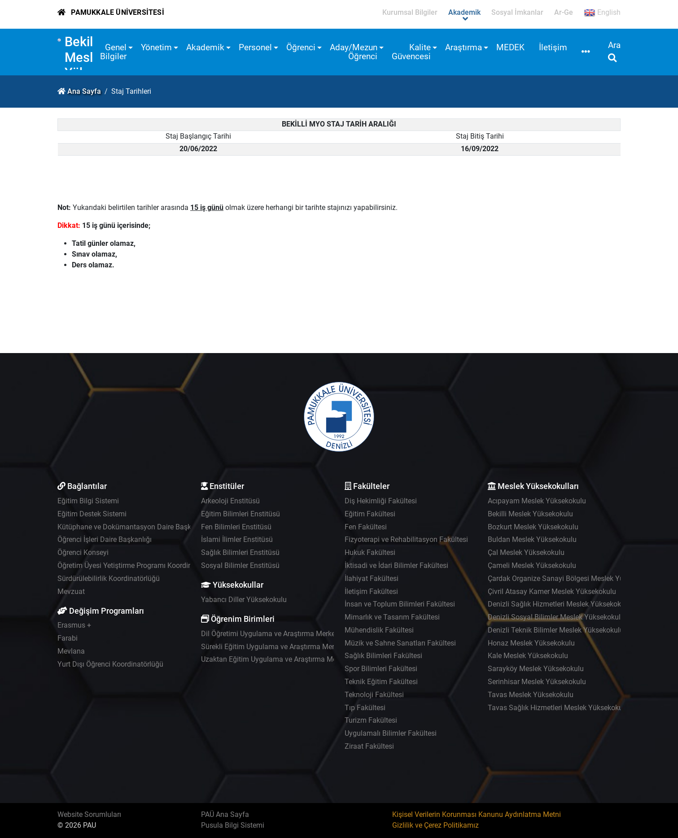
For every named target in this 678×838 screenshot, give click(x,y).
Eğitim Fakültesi (370, 514)
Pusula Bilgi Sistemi (232, 825)
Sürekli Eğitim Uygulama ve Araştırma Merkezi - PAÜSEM (290, 646)
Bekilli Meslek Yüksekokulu (530, 514)
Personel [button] (255, 47)
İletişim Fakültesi (371, 591)
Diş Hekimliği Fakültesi (381, 501)
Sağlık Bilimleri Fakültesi (383, 655)
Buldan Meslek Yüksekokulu (532, 539)
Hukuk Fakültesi (370, 552)
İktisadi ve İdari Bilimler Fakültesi (396, 565)
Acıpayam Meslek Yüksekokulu (537, 501)
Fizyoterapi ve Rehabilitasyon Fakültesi (406, 539)
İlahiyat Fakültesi (371, 578)
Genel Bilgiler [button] (113, 51)
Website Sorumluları (89, 814)
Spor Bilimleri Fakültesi (381, 668)
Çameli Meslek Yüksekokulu (532, 565)
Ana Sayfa (84, 91)
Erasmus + (74, 625)
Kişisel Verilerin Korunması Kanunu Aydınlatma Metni (476, 814)
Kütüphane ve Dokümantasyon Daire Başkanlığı (133, 527)
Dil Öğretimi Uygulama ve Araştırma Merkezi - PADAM (285, 633)
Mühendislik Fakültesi (379, 630)
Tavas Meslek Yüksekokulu (530, 694)
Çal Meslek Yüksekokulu (526, 552)
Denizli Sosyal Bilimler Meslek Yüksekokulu (556, 617)
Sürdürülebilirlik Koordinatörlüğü (108, 578)
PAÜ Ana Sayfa (225, 814)
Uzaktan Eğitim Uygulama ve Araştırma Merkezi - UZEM (288, 659)
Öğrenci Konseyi (83, 552)
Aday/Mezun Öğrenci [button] (353, 51)
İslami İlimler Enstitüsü (237, 539)
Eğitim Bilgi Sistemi (88, 501)
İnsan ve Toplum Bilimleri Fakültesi (400, 604)
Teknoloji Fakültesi (374, 694)
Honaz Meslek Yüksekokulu (531, 643)
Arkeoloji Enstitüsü (230, 501)
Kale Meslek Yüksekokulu (528, 655)
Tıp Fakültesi (365, 707)
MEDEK (510, 47)
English (602, 12)
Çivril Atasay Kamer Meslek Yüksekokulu (552, 591)
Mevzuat (71, 591)
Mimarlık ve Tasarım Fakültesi (392, 617)
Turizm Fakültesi (371, 720)
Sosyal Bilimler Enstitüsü (240, 565)
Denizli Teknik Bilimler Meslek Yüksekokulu (556, 630)
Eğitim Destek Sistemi (92, 514)
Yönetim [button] (156, 47)
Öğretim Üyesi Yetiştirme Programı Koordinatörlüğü (138, 565)
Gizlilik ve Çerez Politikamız (435, 825)
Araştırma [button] (463, 47)
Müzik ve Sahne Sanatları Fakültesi (400, 643)
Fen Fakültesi (366, 527)
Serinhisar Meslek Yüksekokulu (537, 681)
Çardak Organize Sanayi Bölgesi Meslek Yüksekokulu (572, 578)
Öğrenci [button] (300, 47)
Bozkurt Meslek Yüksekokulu (533, 527)
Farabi (67, 638)
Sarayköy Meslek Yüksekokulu (536, 668)
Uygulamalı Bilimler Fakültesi (391, 733)
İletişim (553, 47)
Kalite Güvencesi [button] (411, 51)
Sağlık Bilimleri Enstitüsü (240, 552)
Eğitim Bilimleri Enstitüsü (240, 514)
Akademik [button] (205, 47)
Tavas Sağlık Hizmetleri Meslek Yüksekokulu (558, 707)
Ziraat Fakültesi (369, 746)
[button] (586, 52)
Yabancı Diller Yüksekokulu (244, 599)
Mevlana (71, 651)
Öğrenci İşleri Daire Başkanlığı (104, 539)
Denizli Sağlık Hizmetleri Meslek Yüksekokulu (559, 604)
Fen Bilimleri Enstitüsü (236, 527)
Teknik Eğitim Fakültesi (381, 681)
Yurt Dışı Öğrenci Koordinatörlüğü (110, 664)
